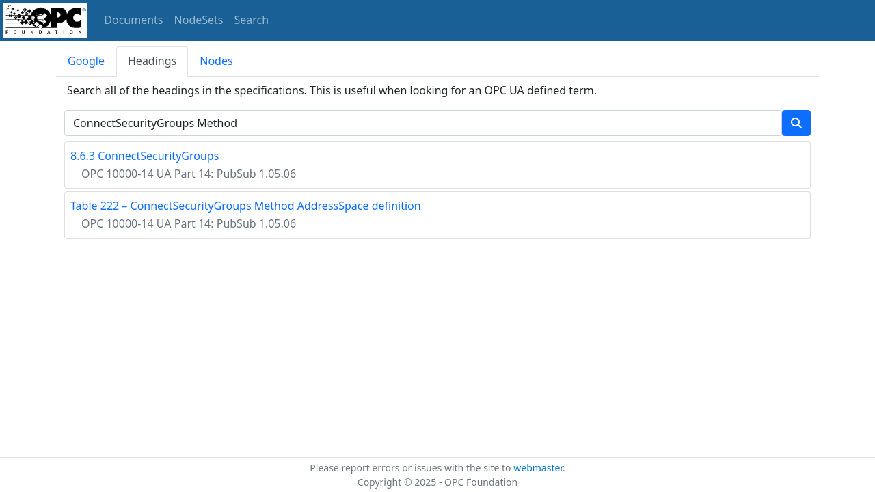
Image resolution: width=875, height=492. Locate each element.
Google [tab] (86, 60)
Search (251, 19)
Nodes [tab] (216, 60)
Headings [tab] (152, 60)
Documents (133, 19)
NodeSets (199, 19)
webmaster (538, 467)
